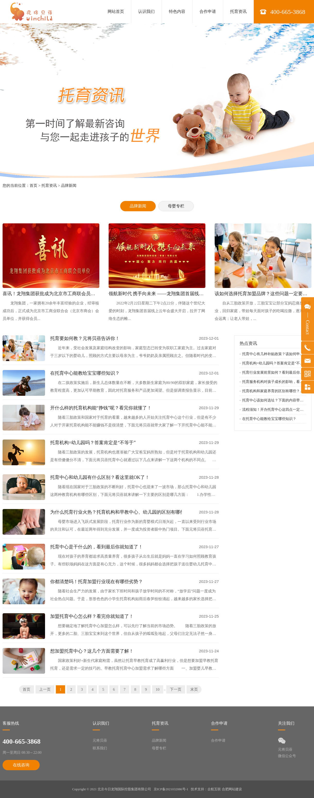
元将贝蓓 (100, 740)
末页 (194, 689)
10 (158, 689)
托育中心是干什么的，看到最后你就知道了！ (96, 546)
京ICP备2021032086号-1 (171, 789)
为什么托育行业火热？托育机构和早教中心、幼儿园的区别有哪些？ (116, 512)
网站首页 (116, 11)
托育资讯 (238, 11)
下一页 (175, 689)
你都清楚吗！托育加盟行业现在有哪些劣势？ (96, 581)
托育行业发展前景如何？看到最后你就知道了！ (274, 372)
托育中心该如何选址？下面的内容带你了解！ (274, 400)
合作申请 (207, 11)
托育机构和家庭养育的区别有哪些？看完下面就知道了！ (274, 391)
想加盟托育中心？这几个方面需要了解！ (92, 651)
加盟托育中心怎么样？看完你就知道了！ (92, 616)
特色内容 (177, 11)
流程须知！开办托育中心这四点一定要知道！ (274, 409)
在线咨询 (21, 765)
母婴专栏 (176, 206)
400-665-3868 (287, 11)
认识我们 (146, 11)
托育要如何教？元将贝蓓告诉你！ (85, 338)
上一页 (45, 689)
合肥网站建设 (232, 789)
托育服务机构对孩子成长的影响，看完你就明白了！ (274, 382)
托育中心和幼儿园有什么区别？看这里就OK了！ (100, 477)
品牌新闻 (68, 185)
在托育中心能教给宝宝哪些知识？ (85, 373)
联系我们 (100, 748)
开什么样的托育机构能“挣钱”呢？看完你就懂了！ (101, 407)
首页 (33, 185)
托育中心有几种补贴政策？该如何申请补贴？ (274, 354)
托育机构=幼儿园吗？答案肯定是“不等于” (93, 442)
